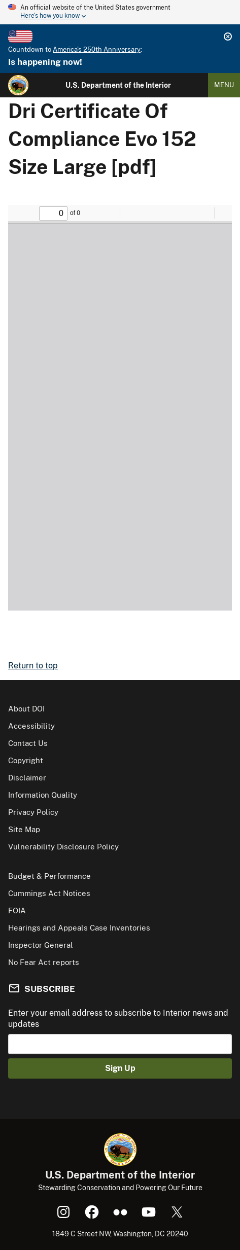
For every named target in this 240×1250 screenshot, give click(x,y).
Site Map (24, 829)
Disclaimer (27, 777)
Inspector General (40, 945)
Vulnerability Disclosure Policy (63, 846)
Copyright (25, 760)
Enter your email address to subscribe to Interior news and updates (118, 1018)
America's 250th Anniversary (97, 49)
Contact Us (28, 743)
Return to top (33, 665)
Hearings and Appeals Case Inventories (79, 927)
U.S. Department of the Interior (118, 85)
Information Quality (42, 795)
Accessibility (31, 726)
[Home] (18, 85)
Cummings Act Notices (49, 893)
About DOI (26, 708)
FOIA (17, 910)
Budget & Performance (49, 876)
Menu (224, 85)
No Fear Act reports (43, 962)
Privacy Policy (33, 812)
